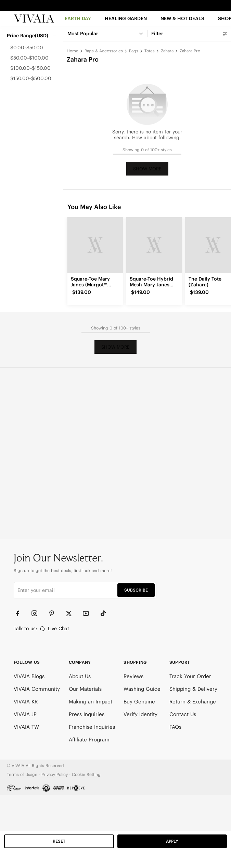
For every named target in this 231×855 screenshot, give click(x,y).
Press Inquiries (86, 714)
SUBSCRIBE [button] (136, 590)
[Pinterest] (55, 613)
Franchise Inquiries (92, 727)
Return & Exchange (192, 701)
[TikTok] (106, 613)
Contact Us (182, 714)
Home (72, 50)
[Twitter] (72, 613)
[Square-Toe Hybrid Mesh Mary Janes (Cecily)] (154, 245)
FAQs (175, 727)
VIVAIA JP (25, 714)
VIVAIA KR (26, 701)
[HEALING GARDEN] (126, 22)
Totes (149, 50)
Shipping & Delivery (193, 689)
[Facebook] (20, 613)
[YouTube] (89, 613)
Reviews (133, 676)
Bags (133, 50)
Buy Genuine (139, 701)
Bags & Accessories (104, 50)
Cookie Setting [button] (86, 774)
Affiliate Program (89, 739)
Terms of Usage (22, 774)
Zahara (167, 50)
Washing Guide (142, 689)
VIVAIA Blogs (29, 676)
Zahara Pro (190, 50)
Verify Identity (140, 714)
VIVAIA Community (37, 689)
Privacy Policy (54, 774)
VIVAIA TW (26, 727)
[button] (182, 22)
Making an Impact (90, 701)
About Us (80, 676)
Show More (147, 169)
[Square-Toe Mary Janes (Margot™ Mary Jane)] (95, 245)
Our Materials (85, 689)
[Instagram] (37, 613)
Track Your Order (190, 676)
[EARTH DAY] (78, 22)
